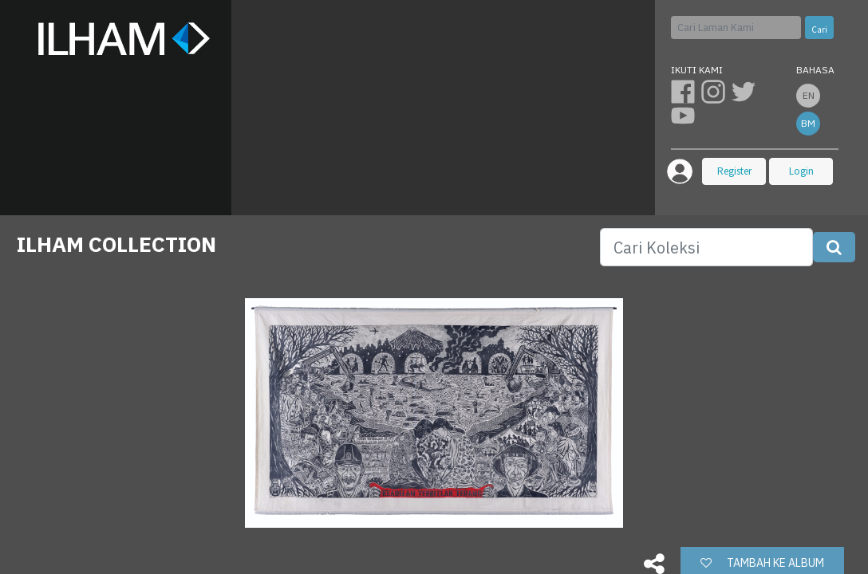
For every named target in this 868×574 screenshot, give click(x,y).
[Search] (706, 247)
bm (808, 123)
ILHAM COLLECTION (116, 244)
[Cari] (736, 27)
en (809, 95)
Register (734, 171)
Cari (819, 29)
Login (801, 171)
